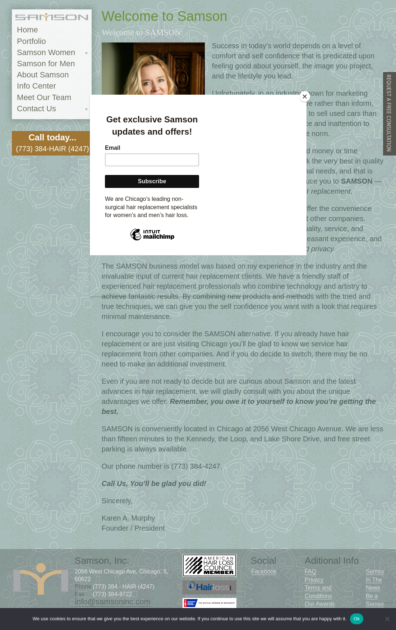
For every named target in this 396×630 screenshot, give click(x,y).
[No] (387, 618)
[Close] (304, 96)
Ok (357, 618)
